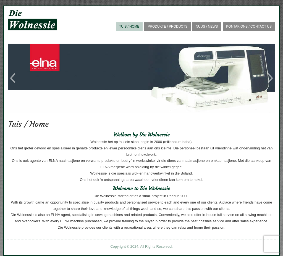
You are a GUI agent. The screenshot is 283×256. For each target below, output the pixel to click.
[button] (12, 78)
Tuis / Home (129, 26)
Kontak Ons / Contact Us (249, 26)
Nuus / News (207, 26)
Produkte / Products (167, 26)
